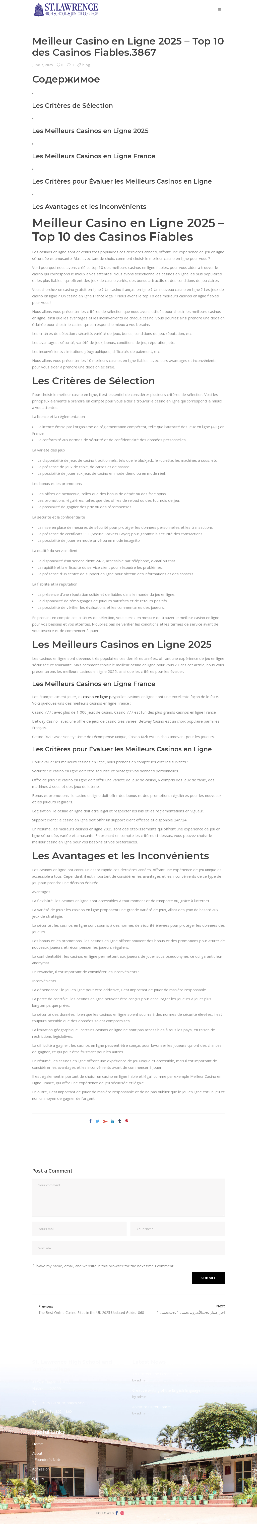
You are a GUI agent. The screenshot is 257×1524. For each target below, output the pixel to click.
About (37, 1453)
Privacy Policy (44, 1513)
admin (141, 1380)
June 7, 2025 (42, 65)
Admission (41, 1468)
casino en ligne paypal (101, 696)
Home (37, 1443)
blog (86, 65)
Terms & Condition (76, 1513)
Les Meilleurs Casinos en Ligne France (93, 156)
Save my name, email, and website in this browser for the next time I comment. (105, 1265)
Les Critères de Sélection (72, 105)
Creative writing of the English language (166, 1390)
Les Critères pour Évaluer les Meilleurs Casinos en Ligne (122, 181)
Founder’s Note (48, 1459)
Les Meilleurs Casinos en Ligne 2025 (90, 131)
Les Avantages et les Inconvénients (89, 206)
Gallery (38, 1478)
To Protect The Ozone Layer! (157, 1373)
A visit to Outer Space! (151, 1406)
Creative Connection (68, 1501)
